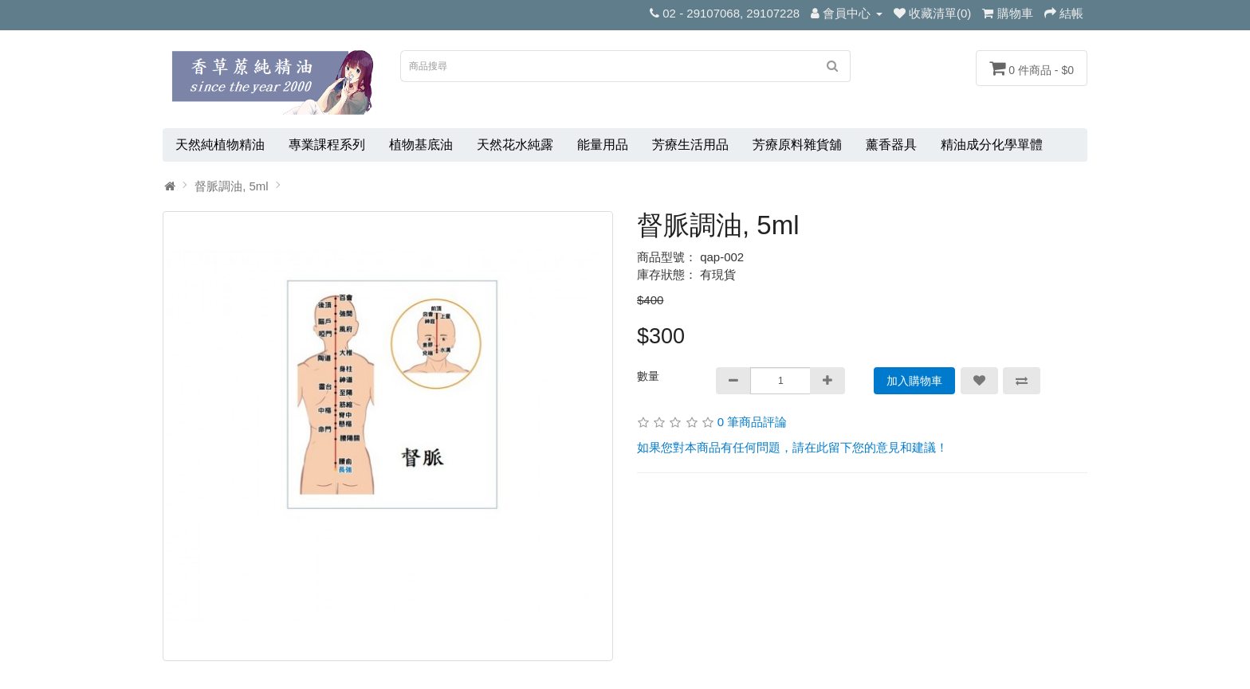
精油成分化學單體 (992, 144)
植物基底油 (421, 144)
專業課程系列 (327, 144)
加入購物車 (914, 380)
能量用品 (602, 144)
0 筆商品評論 (752, 422)
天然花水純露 (515, 144)
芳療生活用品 (690, 144)
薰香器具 (891, 144)
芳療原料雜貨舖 (797, 144)
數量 (648, 376)
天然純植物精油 (220, 144)
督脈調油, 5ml (232, 186)
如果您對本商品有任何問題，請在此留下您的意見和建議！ (792, 447)
